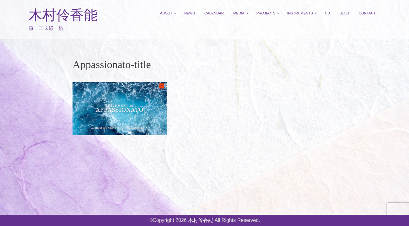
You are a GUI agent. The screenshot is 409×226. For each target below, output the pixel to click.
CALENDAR (214, 13)
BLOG (344, 13)
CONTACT (367, 13)
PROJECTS (266, 13)
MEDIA (239, 13)
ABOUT (166, 13)
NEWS (189, 13)
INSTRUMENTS (300, 13)
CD (327, 13)
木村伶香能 (63, 15)
